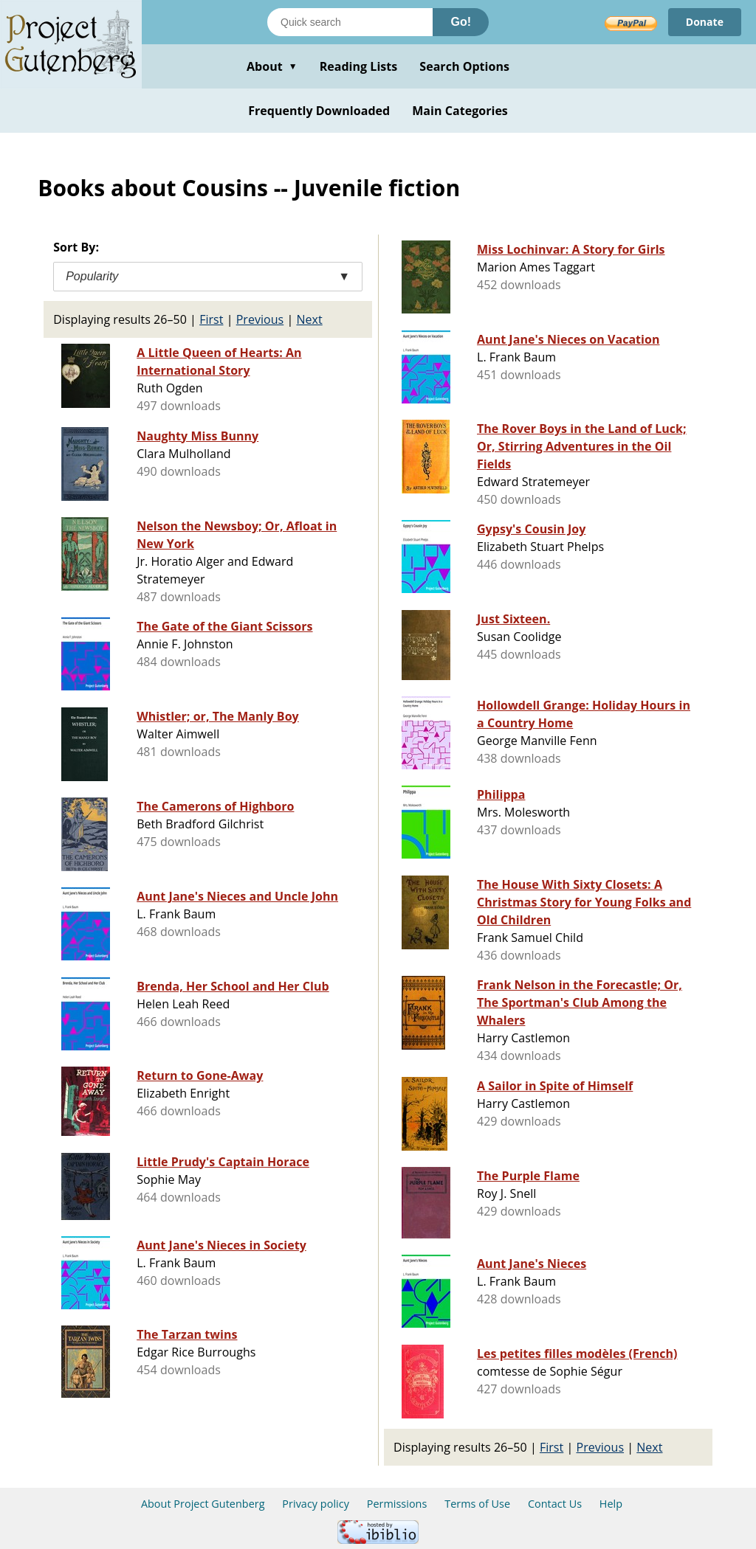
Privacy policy (315, 1504)
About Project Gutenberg (203, 1504)
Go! (460, 21)
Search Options (464, 66)
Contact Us (555, 1504)
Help (610, 1504)
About (272, 66)
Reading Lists (359, 66)
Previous (260, 319)
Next (309, 319)
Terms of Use (477, 1504)
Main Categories (460, 111)
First (211, 319)
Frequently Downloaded (319, 111)
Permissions (397, 1504)
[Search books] (350, 22)
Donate (705, 22)
